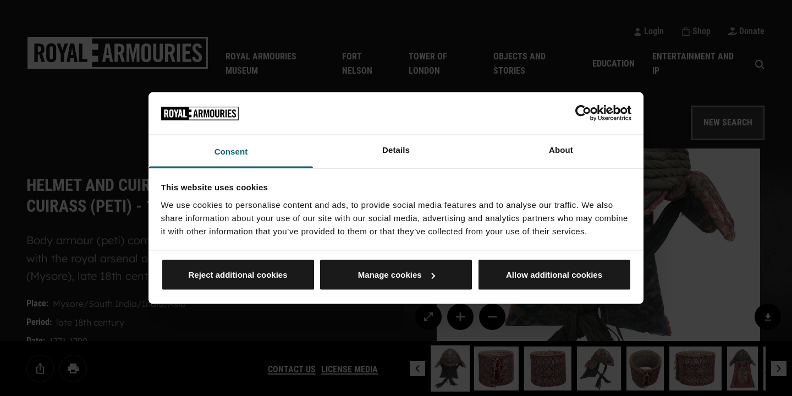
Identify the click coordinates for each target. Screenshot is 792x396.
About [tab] (561, 149)
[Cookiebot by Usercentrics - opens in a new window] (583, 113)
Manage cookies (396, 274)
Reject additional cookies (237, 274)
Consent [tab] (231, 151)
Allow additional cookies (554, 274)
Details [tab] (396, 149)
